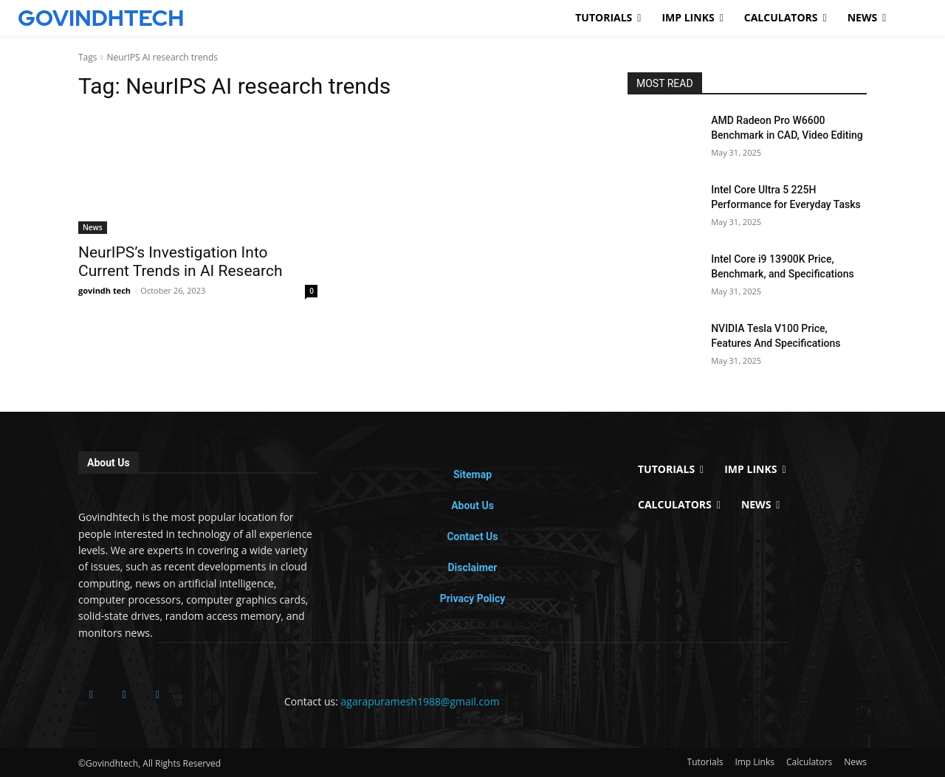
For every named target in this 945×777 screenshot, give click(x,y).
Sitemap (472, 474)
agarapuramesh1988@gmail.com (420, 701)
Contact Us (472, 536)
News (93, 227)
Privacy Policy (473, 598)
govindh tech (104, 290)
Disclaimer (472, 567)
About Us (472, 505)
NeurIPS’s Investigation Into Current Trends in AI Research (180, 262)
